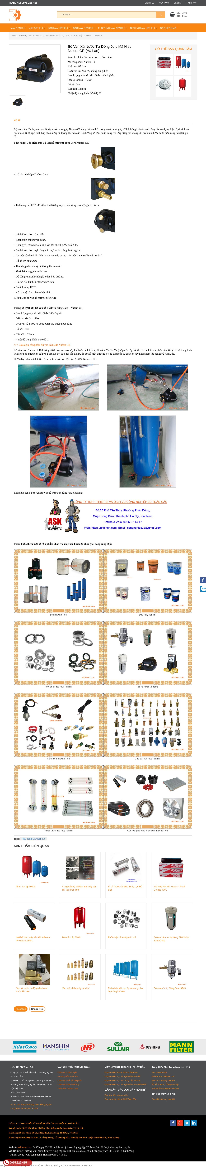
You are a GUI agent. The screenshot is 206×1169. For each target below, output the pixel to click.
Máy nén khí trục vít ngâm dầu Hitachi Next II (125, 1084)
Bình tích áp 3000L (71, 937)
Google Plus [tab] (37, 1009)
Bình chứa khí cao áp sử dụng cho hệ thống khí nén (125, 990)
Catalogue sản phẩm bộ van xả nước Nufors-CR (44, 345)
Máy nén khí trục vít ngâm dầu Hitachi (122, 1076)
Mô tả (17, 120)
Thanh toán (191, 3)
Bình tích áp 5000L (25, 886)
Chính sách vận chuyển (67, 1072)
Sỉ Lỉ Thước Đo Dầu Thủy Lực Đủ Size (125, 888)
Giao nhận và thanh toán (68, 1088)
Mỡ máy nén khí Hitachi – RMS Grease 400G (169, 888)
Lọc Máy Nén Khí (58, 28)
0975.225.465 (15, 1162)
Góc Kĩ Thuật (168, 28)
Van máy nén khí (159, 1072)
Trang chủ (16, 36)
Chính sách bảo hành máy (69, 1084)
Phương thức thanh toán (68, 1076)
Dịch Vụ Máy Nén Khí (142, 28)
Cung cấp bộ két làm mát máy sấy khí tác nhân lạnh (79, 888)
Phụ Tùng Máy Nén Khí (111, 28)
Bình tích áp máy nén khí (163, 1080)
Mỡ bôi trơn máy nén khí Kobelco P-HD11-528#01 (33, 939)
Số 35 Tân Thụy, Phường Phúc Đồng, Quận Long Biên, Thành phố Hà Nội (31, 1106)
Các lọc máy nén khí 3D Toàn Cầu (120, 1099)
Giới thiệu (149, 3)
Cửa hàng (164, 3)
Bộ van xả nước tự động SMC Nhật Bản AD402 (171, 939)
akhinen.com (24, 1147)
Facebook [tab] (21, 1009)
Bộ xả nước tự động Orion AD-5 (170, 988)
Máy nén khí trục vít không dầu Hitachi (122, 1080)
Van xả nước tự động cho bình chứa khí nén (31, 990)
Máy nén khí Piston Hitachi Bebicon (121, 1072)
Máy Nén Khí (17, 28)
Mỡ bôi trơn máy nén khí (163, 1076)
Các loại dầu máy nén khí (116, 1095)
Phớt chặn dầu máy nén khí (122, 937)
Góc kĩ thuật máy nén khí (163, 1099)
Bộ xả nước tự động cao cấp (165, 1084)
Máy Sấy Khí (36, 28)
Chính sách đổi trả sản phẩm (70, 1080)
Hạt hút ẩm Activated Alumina (165, 1088)
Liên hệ (177, 3)
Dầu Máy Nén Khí (83, 28)
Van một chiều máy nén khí (75, 988)
